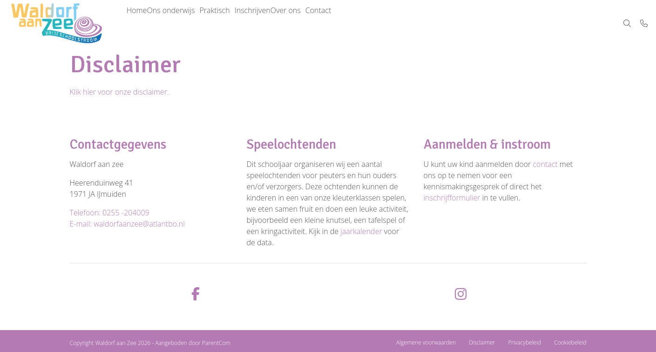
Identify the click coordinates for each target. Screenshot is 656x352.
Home (141, 23)
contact (545, 164)
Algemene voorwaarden (426, 342)
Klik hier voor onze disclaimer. (119, 92)
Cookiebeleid (570, 342)
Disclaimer (482, 342)
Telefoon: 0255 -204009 (109, 212)
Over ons (327, 23)
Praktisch (238, 23)
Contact (370, 23)
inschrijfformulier (452, 198)
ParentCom (216, 343)
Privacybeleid (524, 342)
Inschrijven (285, 23)
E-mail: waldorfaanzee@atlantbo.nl (127, 224)
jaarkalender (361, 231)
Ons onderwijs (185, 23)
